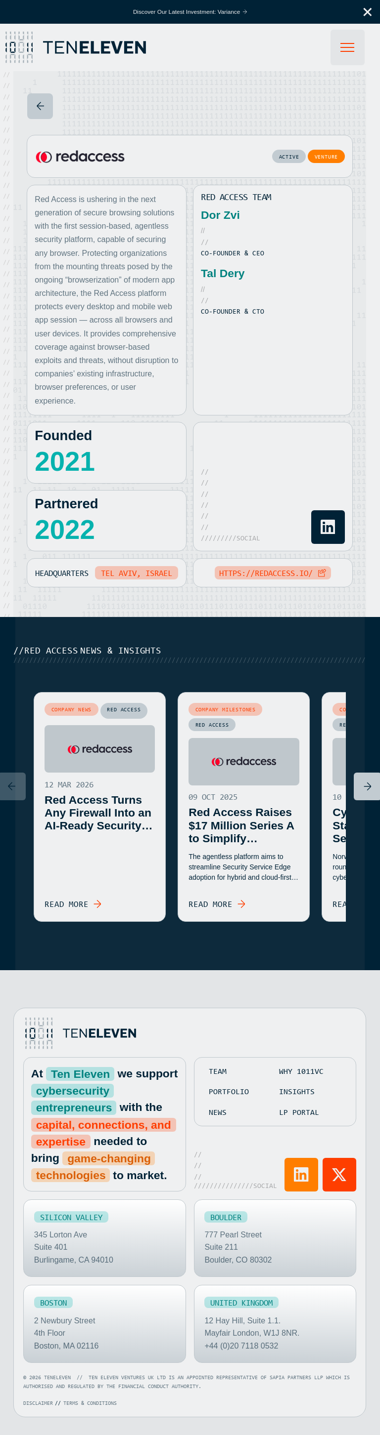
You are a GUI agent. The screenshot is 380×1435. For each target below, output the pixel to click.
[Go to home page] (79, 1033)
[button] (367, 12)
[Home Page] (86, 47)
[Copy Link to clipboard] (273, 573)
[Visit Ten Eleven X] (340, 1174)
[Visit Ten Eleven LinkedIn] (301, 1174)
